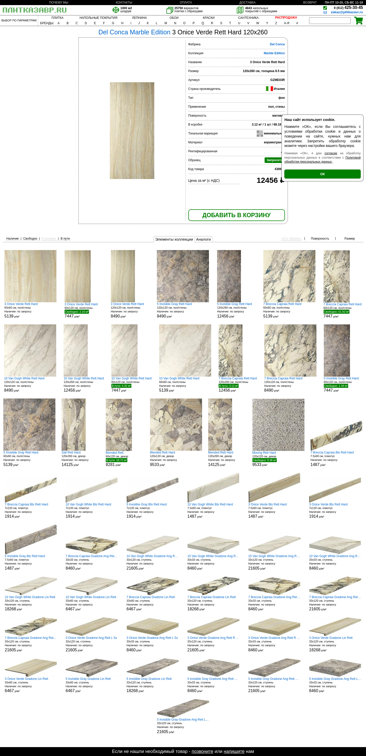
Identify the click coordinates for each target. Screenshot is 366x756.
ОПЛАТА (186, 2)
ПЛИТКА (57, 18)
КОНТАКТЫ (124, 2)
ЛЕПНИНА (139, 18)
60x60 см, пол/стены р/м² (30, 310)
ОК (322, 174)
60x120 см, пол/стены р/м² (84, 310)
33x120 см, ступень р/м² (153, 562)
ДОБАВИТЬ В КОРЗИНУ (236, 215)
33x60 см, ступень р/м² (92, 603)
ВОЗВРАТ (310, 2)
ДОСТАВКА (247, 2)
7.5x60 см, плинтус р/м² (336, 459)
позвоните (202, 751)
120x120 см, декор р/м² (176, 459)
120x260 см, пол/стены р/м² (236, 310)
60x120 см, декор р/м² (125, 459)
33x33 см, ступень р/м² (92, 562)
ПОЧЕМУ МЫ (58, 2)
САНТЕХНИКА (248, 18)
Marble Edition (274, 53)
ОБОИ (174, 18)
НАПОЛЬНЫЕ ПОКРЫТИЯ (98, 18)
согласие (331, 153)
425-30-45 (348, 7)
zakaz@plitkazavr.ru (347, 12)
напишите (234, 751)
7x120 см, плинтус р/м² (31, 511)
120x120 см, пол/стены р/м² (130, 310)
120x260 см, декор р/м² (81, 459)
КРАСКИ (209, 18)
